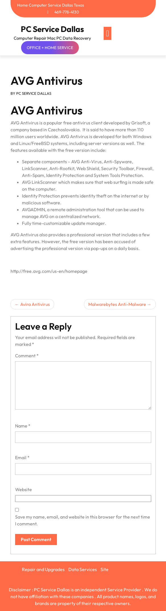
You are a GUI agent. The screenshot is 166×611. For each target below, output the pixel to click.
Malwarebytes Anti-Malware (117, 304)
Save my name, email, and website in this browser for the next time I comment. (82, 520)
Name (22, 426)
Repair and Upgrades (43, 569)
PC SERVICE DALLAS (33, 93)
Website (23, 489)
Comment (27, 355)
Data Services (82, 569)
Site (104, 569)
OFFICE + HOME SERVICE (50, 47)
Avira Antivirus (35, 304)
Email (22, 457)
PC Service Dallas (52, 29)
